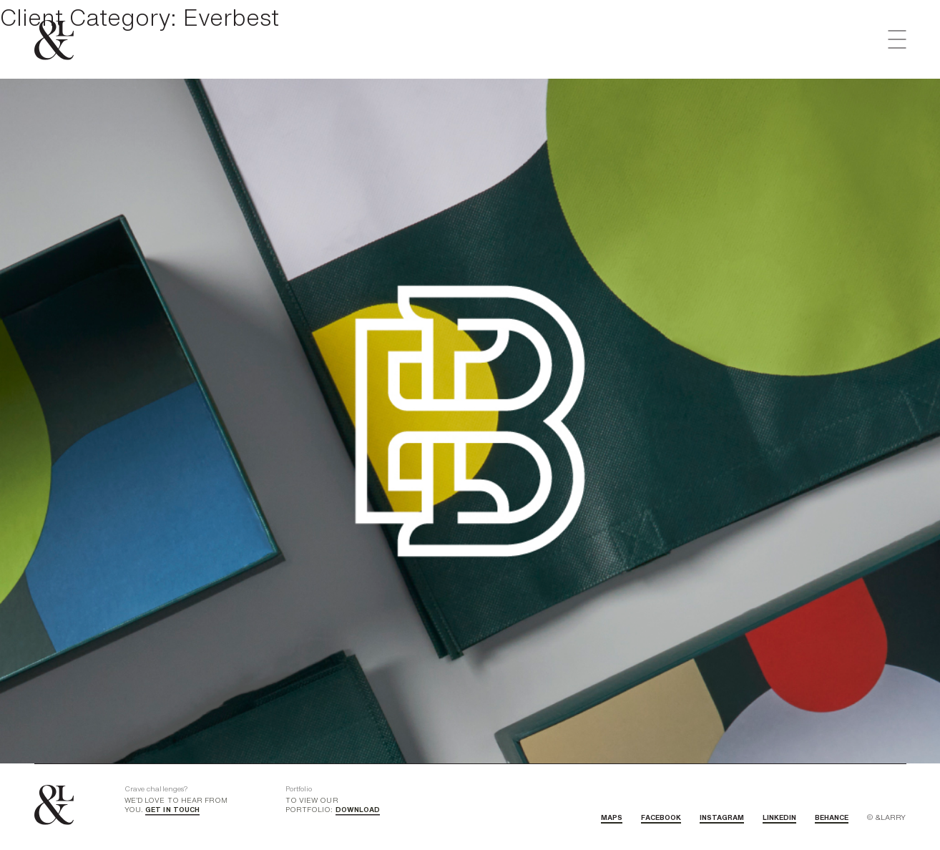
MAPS (611, 817)
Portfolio (298, 788)
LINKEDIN (779, 817)
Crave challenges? (155, 788)
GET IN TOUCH (172, 809)
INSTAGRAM (722, 817)
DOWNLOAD (358, 809)
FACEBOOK (661, 817)
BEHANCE (831, 817)
